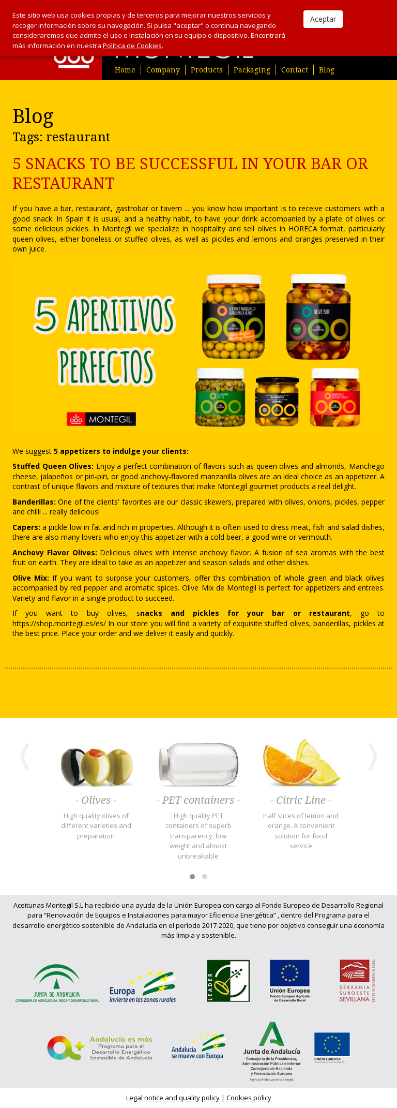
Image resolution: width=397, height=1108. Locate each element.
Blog (326, 70)
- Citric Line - (300, 800)
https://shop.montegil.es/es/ (59, 623)
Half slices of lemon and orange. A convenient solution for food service (301, 831)
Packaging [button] (252, 70)
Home (125, 70)
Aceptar (323, 19)
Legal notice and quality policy (173, 1097)
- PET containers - (198, 800)
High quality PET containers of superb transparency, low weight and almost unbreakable (198, 836)
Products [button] (207, 70)
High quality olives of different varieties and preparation (96, 825)
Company (163, 70)
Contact (294, 70)
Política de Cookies (132, 45)
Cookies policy (248, 1097)
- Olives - (95, 800)
